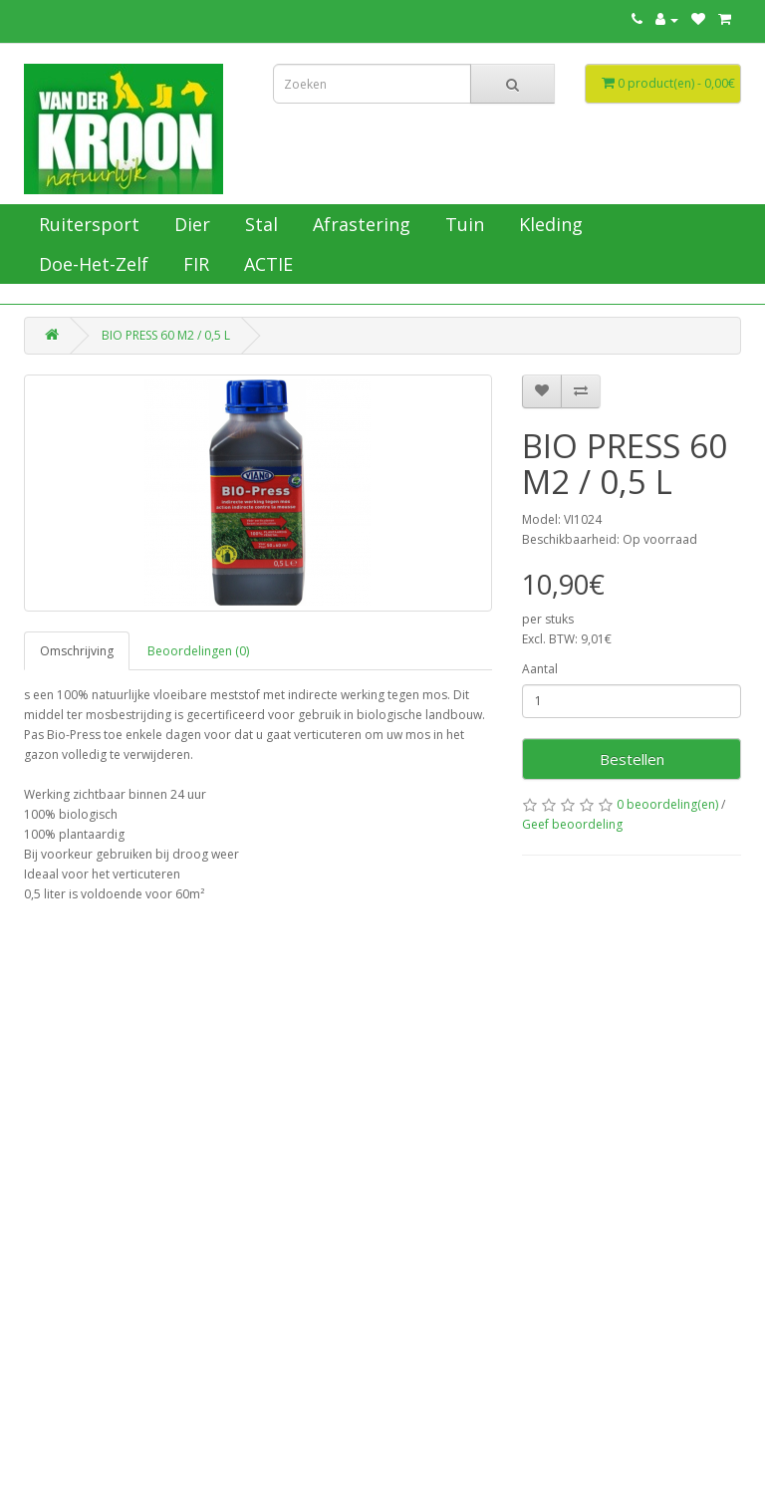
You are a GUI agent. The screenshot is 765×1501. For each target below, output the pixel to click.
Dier (189, 224)
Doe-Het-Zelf (91, 264)
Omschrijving (77, 650)
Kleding (548, 224)
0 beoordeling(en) (667, 804)
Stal (259, 224)
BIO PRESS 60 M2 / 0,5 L (166, 335)
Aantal (540, 668)
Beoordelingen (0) (198, 650)
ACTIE (266, 264)
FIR (193, 264)
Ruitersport (86, 224)
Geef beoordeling (572, 824)
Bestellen (632, 759)
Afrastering (359, 224)
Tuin (462, 224)
